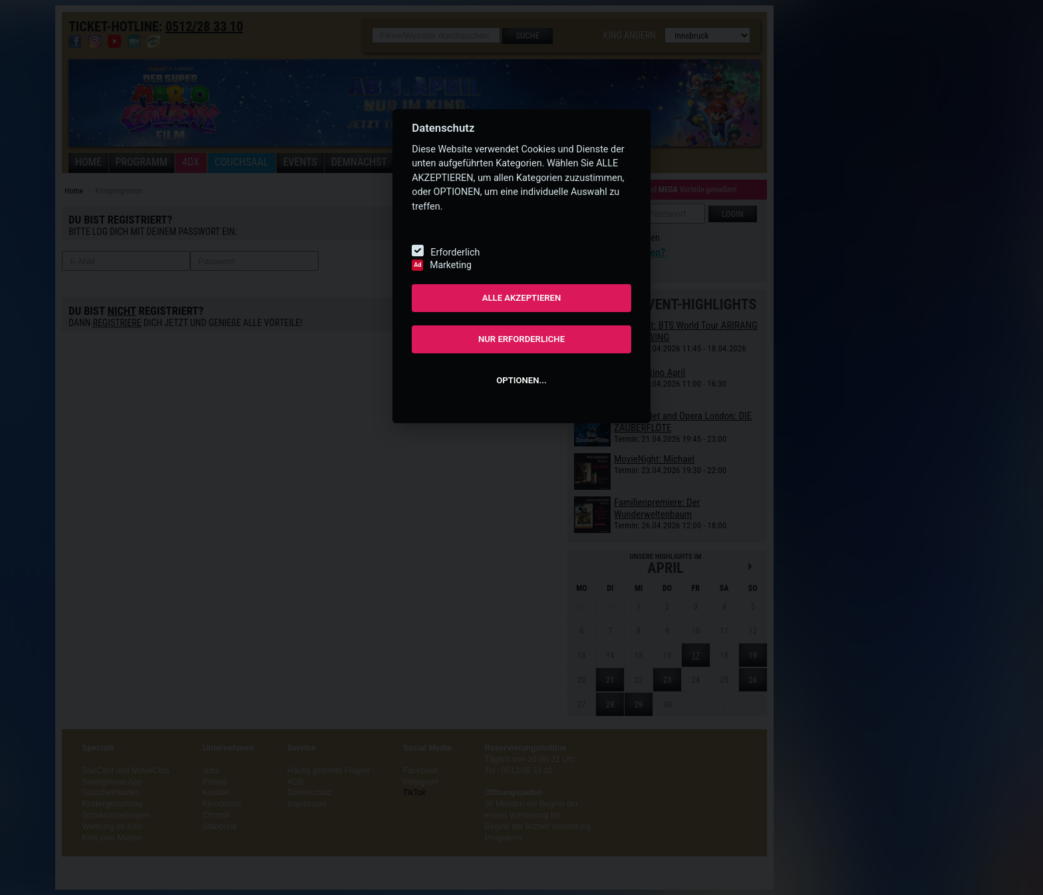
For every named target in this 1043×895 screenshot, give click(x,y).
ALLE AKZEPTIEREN (521, 298)
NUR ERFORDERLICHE (521, 339)
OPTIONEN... (521, 380)
